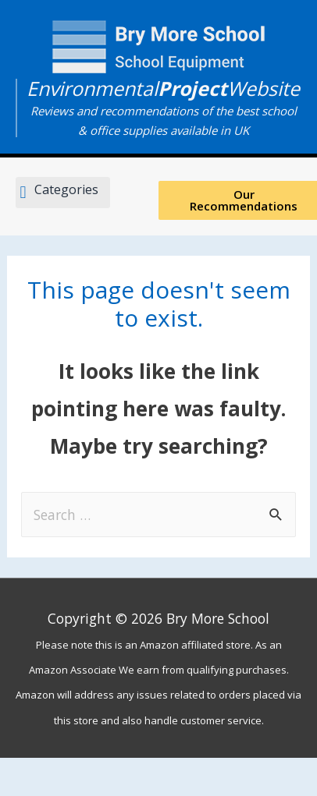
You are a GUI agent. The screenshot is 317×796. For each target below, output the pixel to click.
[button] (63, 193)
